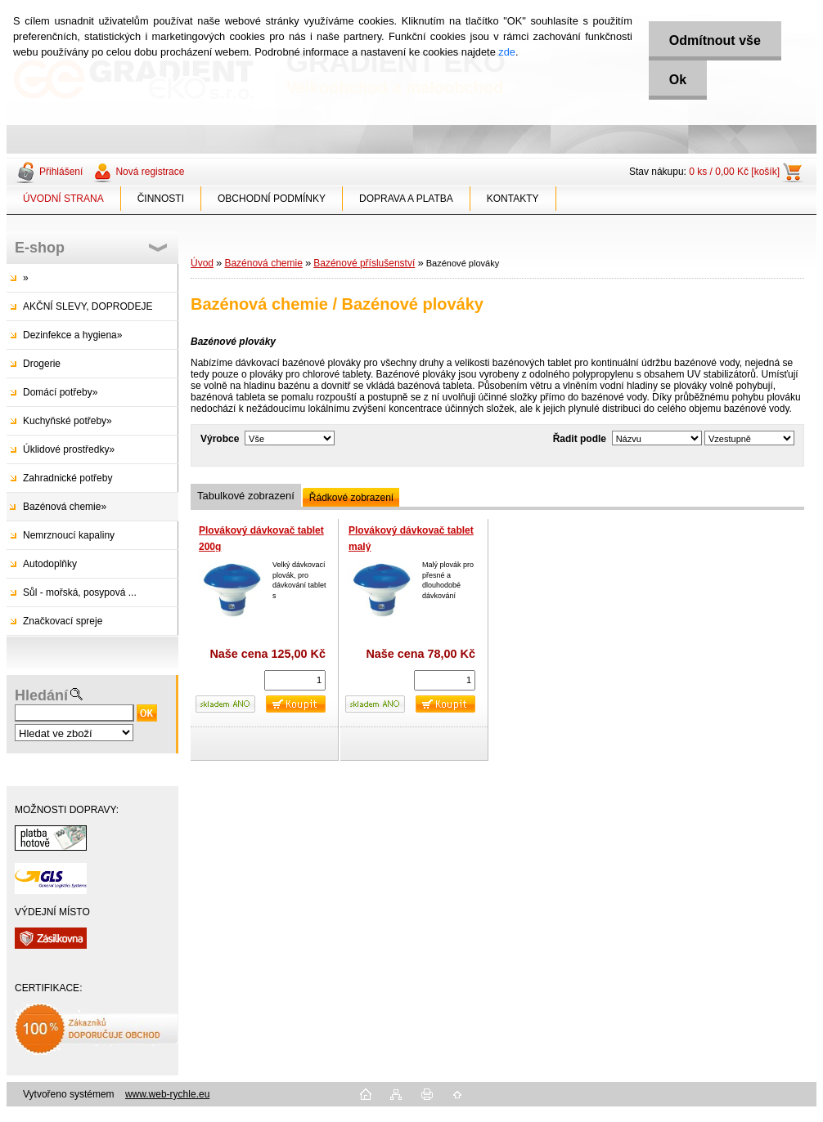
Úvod (202, 263)
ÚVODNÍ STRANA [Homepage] (63, 198)
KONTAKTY (513, 198)
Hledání (41, 695)
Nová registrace (149, 171)
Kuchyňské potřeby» (67, 421)
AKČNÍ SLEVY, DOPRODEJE (88, 306)
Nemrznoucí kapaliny (69, 535)
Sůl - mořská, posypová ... (80, 592)
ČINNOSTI (160, 198)
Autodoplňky (50, 564)
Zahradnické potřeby (67, 478)
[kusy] (295, 680)
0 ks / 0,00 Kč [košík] (734, 171)
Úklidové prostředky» (69, 449)
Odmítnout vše (715, 40)
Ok (677, 80)
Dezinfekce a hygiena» (72, 335)
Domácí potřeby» (60, 392)
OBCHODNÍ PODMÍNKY (272, 198)
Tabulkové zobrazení (246, 495)
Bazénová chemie (263, 263)
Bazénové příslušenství (364, 263)
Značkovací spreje (62, 621)
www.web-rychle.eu (167, 1094)
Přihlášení (61, 171)
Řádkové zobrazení (351, 497)
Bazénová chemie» (64, 506)
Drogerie (42, 363)
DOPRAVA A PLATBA (406, 198)
